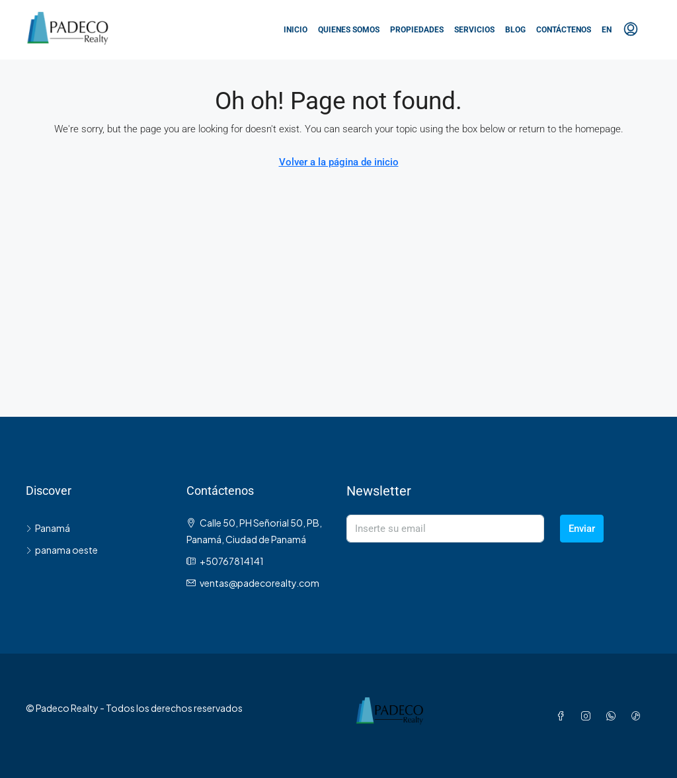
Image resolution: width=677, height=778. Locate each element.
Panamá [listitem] (48, 528)
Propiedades (417, 29)
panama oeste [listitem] (62, 550)
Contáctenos (563, 29)
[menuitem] (631, 30)
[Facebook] (563, 716)
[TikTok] (638, 716)
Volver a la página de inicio (339, 162)
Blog (515, 29)
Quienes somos (348, 29)
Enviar (582, 529)
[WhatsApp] (613, 716)
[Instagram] (588, 716)
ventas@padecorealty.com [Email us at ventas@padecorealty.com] (259, 583)
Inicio (295, 29)
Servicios (474, 29)
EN (607, 29)
